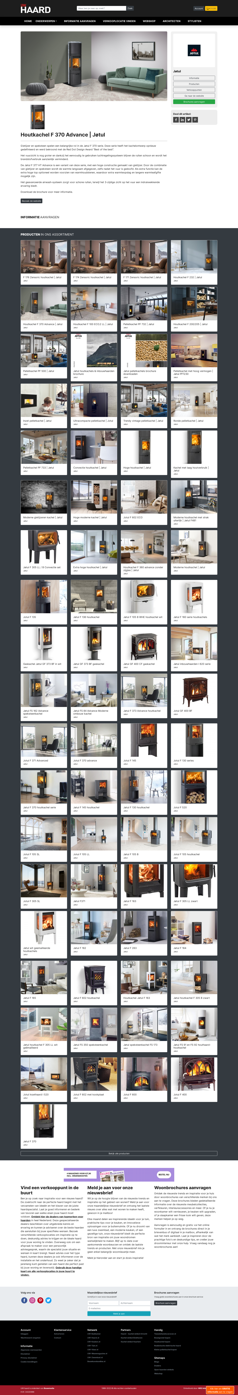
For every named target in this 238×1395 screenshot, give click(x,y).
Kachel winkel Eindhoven (131, 1338)
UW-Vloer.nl (92, 1349)
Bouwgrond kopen (162, 1338)
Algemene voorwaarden (31, 1350)
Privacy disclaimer (29, 1358)
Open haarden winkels (164, 1369)
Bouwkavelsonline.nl (96, 1361)
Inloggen (24, 1334)
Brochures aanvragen (194, 101)
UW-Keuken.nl (93, 1342)
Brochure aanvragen (166, 1303)
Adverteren (59, 1334)
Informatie (194, 78)
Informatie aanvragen (80, 21)
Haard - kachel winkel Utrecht (134, 1334)
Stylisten (194, 21)
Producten (194, 84)
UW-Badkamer (94, 1334)
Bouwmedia (49, 1388)
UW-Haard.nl (93, 1338)
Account (199, 8)
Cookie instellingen (29, 1362)
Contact (57, 1338)
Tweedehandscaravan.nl (165, 1334)
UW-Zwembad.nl (95, 1357)
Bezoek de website (31, 201)
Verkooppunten (194, 90)
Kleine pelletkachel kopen (165, 1349)
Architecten (171, 21)
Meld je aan (119, 1313)
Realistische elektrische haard (167, 1345)
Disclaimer (25, 1354)
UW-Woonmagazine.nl (97, 1353)
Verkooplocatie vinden (119, 21)
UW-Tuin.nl (92, 1345)
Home (28, 21)
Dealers (157, 1366)
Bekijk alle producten (119, 1153)
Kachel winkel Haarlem (131, 1342)
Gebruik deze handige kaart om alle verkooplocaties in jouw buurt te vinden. (51, 1271)
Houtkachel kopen (162, 1342)
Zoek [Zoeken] (130, 8)
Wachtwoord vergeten (30, 1338)
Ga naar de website (194, 95)
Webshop (149, 21)
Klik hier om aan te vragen (220, 1390)
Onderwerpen (45, 21)
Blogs (156, 1362)
